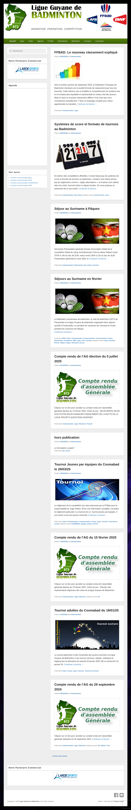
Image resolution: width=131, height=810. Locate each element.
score (107, 195)
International (62, 41)
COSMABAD (75, 524)
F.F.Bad (50, 41)
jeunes (89, 524)
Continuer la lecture (87, 104)
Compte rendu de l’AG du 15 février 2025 (85, 537)
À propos (87, 41)
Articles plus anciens (59, 756)
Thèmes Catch (118, 801)
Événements (78, 265)
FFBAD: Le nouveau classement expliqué (86, 52)
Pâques (62, 343)
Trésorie (89, 424)
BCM (64, 338)
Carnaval (112, 340)
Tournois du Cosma (92, 671)
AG (99, 597)
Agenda (40, 41)
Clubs (30, 41)
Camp (106, 340)
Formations (68, 340)
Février (56, 343)
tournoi (81, 343)
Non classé (78, 195)
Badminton (75, 41)
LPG (83, 340)
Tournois (96, 265)
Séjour (68, 343)
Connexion (99, 41)
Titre (108, 745)
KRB (74, 340)
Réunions (82, 424)
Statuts (103, 745)
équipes (83, 524)
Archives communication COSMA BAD (24, 183)
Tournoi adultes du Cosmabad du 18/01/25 (86, 610)
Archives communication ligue (21, 178)
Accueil (12, 41)
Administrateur (76, 56)
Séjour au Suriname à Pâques (77, 209)
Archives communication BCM (21, 180)
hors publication (66, 437)
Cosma (109, 338)
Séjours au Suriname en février (78, 279)
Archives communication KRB (21, 185)
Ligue (22, 41)
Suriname (75, 343)
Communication (67, 110)
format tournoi (99, 195)
